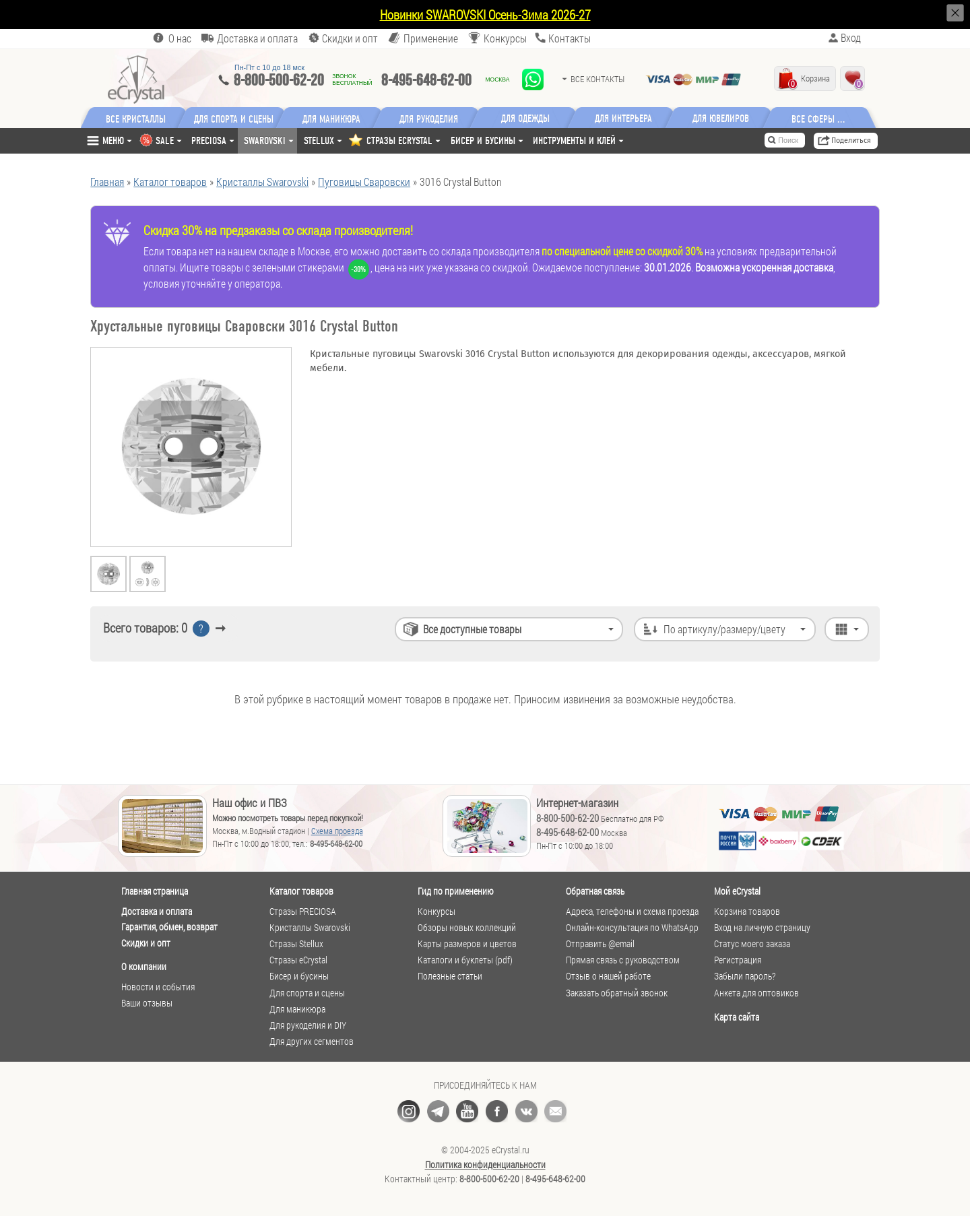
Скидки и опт (145, 943)
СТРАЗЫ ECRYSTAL (399, 140)
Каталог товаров (301, 891)
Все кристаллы (136, 118)
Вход (851, 38)
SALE (165, 140)
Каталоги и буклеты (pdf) (465, 960)
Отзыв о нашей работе (608, 976)
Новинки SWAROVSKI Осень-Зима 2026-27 (485, 14)
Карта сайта (736, 1017)
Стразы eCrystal (298, 960)
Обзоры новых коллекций (467, 928)
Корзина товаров (747, 911)
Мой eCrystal (737, 891)
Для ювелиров (722, 118)
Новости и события (158, 987)
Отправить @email (600, 944)
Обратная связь (595, 891)
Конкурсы (505, 38)
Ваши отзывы (146, 1003)
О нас (179, 38)
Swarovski (265, 140)
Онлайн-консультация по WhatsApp (632, 928)
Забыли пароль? (744, 976)
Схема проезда (337, 831)
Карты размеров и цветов (467, 944)
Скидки (350, 38)
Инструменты (574, 140)
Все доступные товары (472, 629)
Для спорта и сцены (307, 993)
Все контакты (597, 79)
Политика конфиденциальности (485, 1165)
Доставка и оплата (156, 911)
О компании (143, 966)
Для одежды (527, 118)
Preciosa (208, 140)
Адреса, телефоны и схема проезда (632, 911)
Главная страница (154, 891)
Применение (430, 38)
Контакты (569, 38)
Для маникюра (332, 118)
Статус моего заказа (752, 944)
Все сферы (815, 118)
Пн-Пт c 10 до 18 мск (269, 67)
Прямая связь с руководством (623, 960)
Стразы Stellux (296, 944)
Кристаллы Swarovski (309, 928)
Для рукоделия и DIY (307, 1025)
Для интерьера (625, 118)
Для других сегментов (311, 1041)
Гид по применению (456, 891)
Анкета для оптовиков (756, 993)
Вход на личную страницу (762, 928)
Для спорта (234, 118)
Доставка (257, 38)
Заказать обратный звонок (617, 993)
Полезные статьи (450, 976)
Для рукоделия (430, 118)
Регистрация (737, 960)
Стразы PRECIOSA (302, 911)
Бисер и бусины (483, 140)
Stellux (319, 140)
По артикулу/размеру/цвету (724, 629)
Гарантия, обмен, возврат (169, 926)
